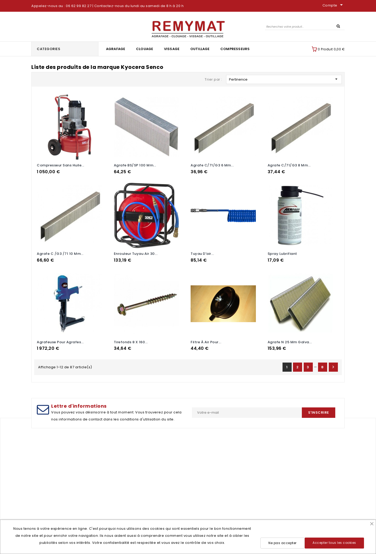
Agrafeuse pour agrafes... (60, 342)
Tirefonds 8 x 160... (131, 342)
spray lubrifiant (282, 253)
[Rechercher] (305, 26)
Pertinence (284, 79)
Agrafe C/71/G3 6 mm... (212, 165)
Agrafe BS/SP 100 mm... (135, 165)
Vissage (171, 48)
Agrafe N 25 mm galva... (290, 342)
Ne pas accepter (282, 543)
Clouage (144, 48)
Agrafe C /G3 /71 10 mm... (60, 253)
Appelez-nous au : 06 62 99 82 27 (61, 5)
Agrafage (115, 48)
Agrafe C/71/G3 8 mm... (289, 165)
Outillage (200, 48)
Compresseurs (235, 48)
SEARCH (338, 25)
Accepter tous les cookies (334, 542)
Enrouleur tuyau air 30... (136, 253)
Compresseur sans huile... (60, 165)
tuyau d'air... (202, 253)
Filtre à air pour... (206, 342)
